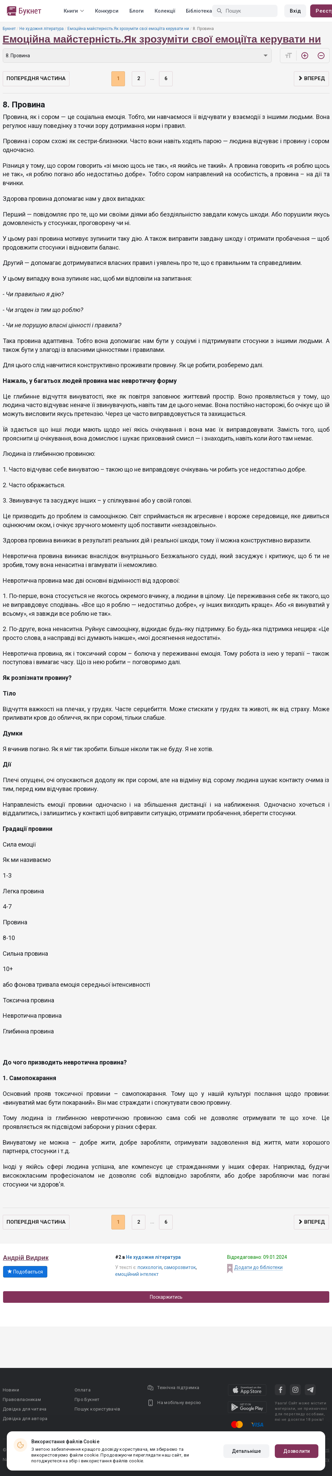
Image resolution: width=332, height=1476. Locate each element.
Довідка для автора (25, 1418)
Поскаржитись (166, 1297)
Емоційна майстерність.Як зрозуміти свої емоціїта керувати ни (128, 28)
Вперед (311, 78)
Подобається (25, 1271)
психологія (150, 1267)
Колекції (165, 11)
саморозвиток (180, 1267)
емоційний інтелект (137, 1274)
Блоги (136, 11)
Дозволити (296, 1451)
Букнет (9, 28)
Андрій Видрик (26, 1257)
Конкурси (106, 11)
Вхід (295, 11)
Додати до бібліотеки (258, 1267)
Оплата (83, 1389)
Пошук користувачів (97, 1409)
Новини (11, 1389)
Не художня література (41, 28)
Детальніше (246, 1451)
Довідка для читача (25, 1409)
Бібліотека (199, 11)
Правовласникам (22, 1399)
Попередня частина (36, 78)
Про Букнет (87, 1399)
